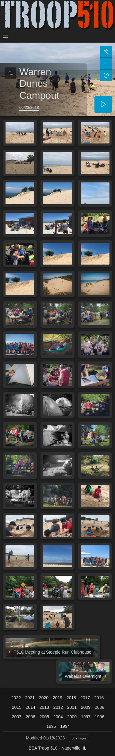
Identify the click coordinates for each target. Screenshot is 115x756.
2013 (44, 707)
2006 (30, 716)
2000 (72, 716)
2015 (16, 707)
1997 (85, 716)
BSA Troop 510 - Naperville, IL (57, 748)
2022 (16, 697)
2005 (44, 716)
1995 (51, 726)
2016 (99, 697)
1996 (99, 716)
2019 (57, 697)
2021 (30, 697)
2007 (16, 716)
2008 (99, 707)
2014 (30, 707)
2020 (43, 697)
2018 (71, 697)
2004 (58, 716)
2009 (85, 707)
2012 (58, 707)
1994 (65, 726)
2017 (85, 697)
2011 (72, 707)
